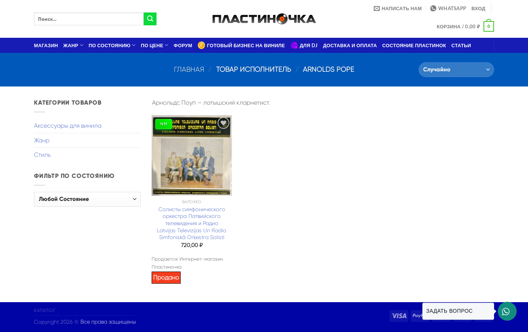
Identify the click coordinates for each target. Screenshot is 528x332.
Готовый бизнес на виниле (241, 45)
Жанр (73, 45)
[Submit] (150, 18)
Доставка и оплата (350, 45)
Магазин (46, 45)
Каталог (44, 310)
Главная (189, 69)
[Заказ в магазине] (456, 69)
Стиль (42, 154)
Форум (183, 45)
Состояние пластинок (414, 45)
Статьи (461, 45)
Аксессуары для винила (67, 125)
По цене (155, 45)
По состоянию (112, 45)
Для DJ (304, 45)
